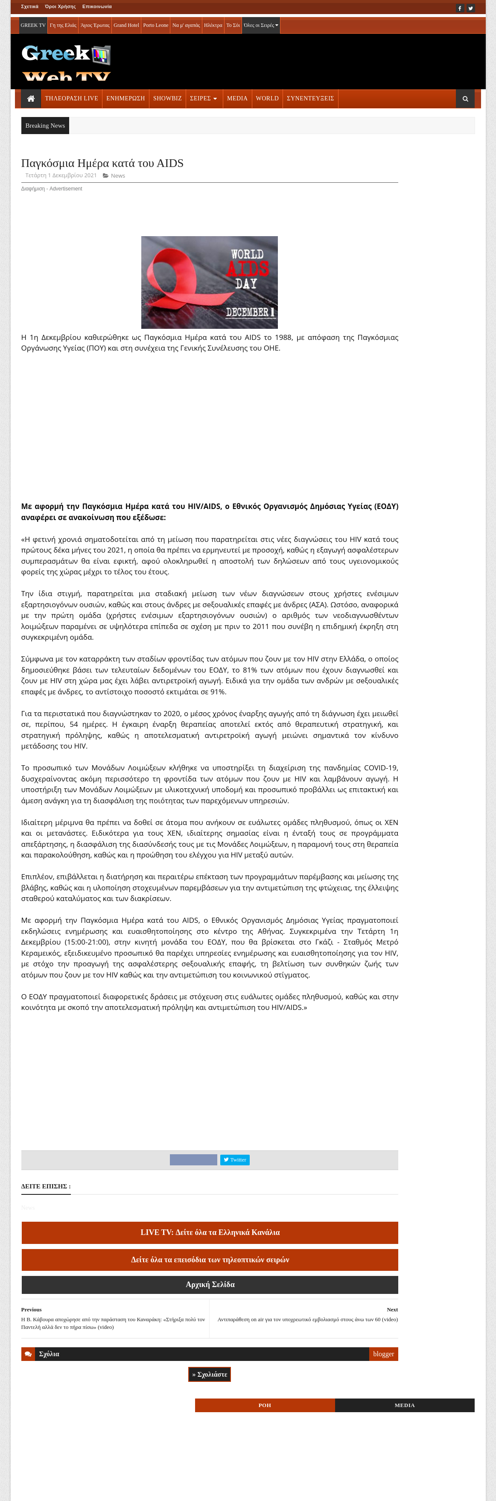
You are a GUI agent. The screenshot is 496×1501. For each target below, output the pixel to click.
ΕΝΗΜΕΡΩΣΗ (125, 95)
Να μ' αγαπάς (186, 22)
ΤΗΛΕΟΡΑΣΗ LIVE (72, 95)
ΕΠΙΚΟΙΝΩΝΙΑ (100, 1489)
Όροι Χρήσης (60, 6)
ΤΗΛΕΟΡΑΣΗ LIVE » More (399, 533)
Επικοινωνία (97, 6)
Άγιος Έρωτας (95, 22)
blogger (317, 1442)
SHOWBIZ (167, 95)
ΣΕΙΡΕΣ (200, 95)
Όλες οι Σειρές (261, 22)
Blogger (290, 1489)
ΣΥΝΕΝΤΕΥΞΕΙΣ (310, 95)
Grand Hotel (126, 22)
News (118, 177)
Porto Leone (155, 22)
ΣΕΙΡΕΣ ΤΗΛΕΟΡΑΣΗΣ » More (405, 589)
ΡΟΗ (379, 165)
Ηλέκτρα (213, 22)
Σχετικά (30, 6)
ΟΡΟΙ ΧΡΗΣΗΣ (62, 1489)
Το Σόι (233, 22)
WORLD (267, 95)
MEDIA (237, 95)
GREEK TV (33, 22)
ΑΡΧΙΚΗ (31, 1489)
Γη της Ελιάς (63, 22)
